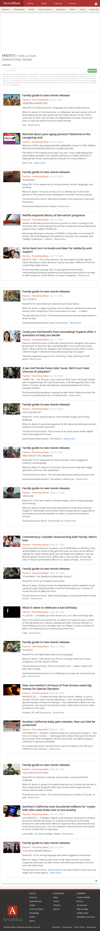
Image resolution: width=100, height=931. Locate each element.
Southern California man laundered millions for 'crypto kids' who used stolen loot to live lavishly (58, 808)
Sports (82, 9)
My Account (82, 905)
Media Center (82, 913)
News (55, 897)
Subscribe (92, 71)
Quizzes (56, 909)
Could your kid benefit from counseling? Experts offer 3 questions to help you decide (59, 333)
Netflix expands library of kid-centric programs (53, 215)
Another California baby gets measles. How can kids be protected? (58, 723)
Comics (56, 901)
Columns (57, 905)
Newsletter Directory (86, 917)
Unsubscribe (91, 927)
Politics (72, 9)
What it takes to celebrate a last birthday (49, 607)
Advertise (56, 927)
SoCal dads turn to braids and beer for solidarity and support (57, 249)
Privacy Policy (67, 927)
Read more (34, 124)
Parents (26, 99)
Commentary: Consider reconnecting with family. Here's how (59, 538)
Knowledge (60, 9)
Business (5, 9)
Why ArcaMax (82, 909)
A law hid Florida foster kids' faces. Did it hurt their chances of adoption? (55, 369)
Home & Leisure (45, 9)
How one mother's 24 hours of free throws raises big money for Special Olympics (56, 687)
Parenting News (40, 99)
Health (31, 9)
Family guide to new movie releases (46, 95)
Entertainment (19, 9)
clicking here (16, 84)
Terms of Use (79, 927)
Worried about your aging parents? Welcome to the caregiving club (56, 135)
